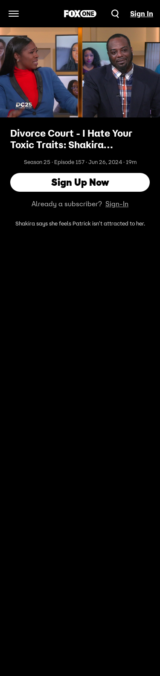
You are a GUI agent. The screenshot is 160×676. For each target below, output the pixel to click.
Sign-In (116, 203)
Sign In (141, 13)
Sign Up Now (80, 182)
